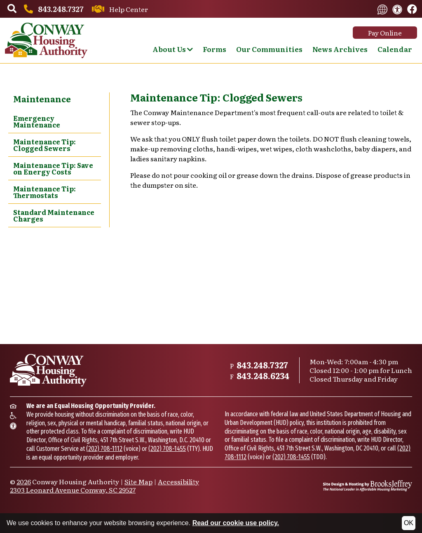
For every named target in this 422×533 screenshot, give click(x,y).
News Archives (340, 49)
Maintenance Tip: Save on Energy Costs (53, 168)
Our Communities (269, 49)
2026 (23, 481)
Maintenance (42, 98)
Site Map (138, 481)
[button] (12, 9)
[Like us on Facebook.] (412, 9)
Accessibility (178, 481)
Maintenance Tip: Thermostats (44, 192)
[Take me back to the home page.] (46, 40)
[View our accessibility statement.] (397, 8)
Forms (214, 49)
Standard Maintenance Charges (53, 215)
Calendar (394, 49)
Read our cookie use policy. (235, 522)
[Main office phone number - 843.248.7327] (52, 8)
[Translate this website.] (382, 8)
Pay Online (385, 33)
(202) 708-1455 (167, 449)
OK (408, 522)
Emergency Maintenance (36, 121)
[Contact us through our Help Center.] (118, 9)
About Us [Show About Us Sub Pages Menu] (172, 49)
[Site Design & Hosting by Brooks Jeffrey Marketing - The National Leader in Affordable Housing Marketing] (367, 485)
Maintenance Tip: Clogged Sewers (44, 145)
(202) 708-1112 (104, 449)
